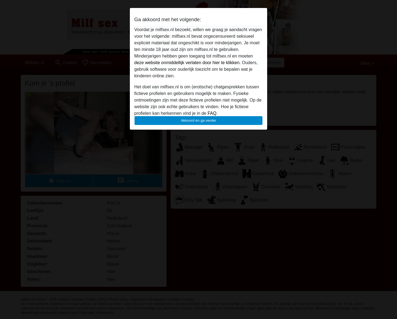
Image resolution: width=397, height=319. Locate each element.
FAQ (212, 113)
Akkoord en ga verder (198, 120)
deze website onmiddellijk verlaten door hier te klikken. (187, 62)
